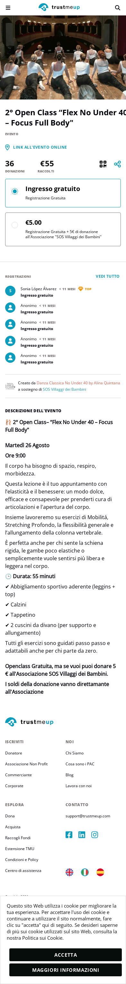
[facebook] (72, 834)
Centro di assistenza (23, 870)
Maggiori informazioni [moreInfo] (65, 970)
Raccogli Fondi (18, 837)
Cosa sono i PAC (80, 764)
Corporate (14, 785)
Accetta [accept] (65, 955)
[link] (40, 147)
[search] (117, 7)
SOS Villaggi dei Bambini (64, 389)
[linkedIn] (84, 834)
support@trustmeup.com (88, 816)
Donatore (13, 753)
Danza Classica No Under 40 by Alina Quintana (78, 383)
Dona (10, 816)
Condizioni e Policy (21, 859)
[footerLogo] (63, 722)
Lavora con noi (79, 785)
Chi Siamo (75, 753)
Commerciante (18, 775)
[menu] (8, 7)
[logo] (59, 8)
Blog (70, 775)
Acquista (13, 827)
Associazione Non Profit (26, 764)
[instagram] (97, 834)
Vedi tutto (108, 276)
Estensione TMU (19, 848)
